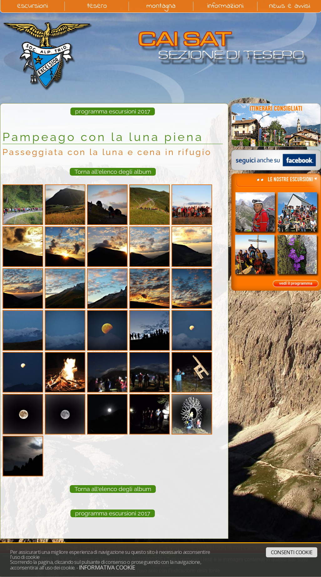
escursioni (32, 6)
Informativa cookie (107, 567)
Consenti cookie (291, 552)
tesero (97, 6)
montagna (161, 6)
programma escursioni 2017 (112, 111)
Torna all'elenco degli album (112, 171)
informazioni (225, 6)
